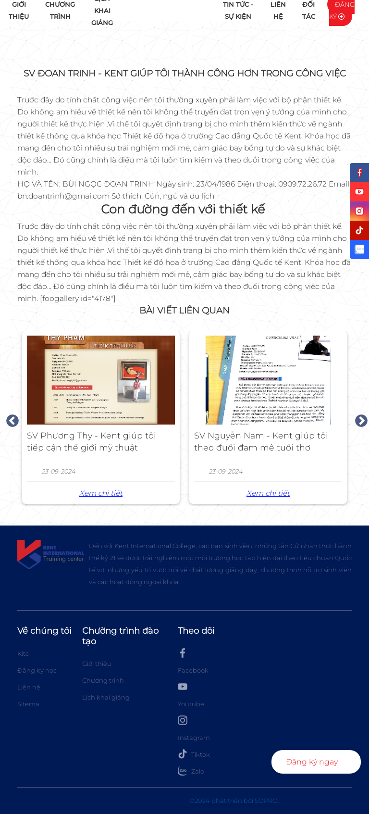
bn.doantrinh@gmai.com (63, 195)
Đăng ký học (37, 670)
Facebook (193, 661)
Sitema (28, 704)
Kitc (23, 653)
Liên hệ (28, 687)
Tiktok (194, 754)
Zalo (191, 771)
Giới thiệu (96, 663)
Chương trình (103, 680)
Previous (10, 419)
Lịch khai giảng (106, 697)
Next (359, 419)
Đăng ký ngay (312, 761)
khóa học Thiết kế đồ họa (134, 135)
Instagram (194, 728)
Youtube (191, 695)
